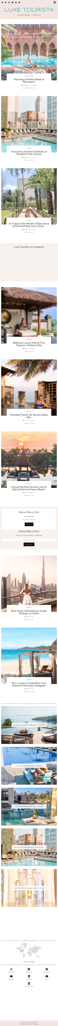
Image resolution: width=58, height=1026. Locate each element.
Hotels (29, 148)
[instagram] (2, 2)
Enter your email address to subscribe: (29, 535)
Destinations (29, 76)
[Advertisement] (30, 264)
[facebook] (5, 2)
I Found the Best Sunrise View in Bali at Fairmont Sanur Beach (29, 488)
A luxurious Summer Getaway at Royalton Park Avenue (29, 152)
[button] (55, 2)
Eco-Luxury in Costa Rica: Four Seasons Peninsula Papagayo (29, 684)
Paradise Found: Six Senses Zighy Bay (29, 416)
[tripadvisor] (16, 2)
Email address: (29, 516)
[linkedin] (29, 977)
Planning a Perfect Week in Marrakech (29, 80)
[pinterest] (9, 2)
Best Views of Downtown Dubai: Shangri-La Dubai (29, 612)
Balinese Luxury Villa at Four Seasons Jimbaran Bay (29, 344)
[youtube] (12, 2)
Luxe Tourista (29, 10)
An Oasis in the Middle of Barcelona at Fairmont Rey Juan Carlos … (29, 225)
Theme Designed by (29, 1024)
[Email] (19, 2)
